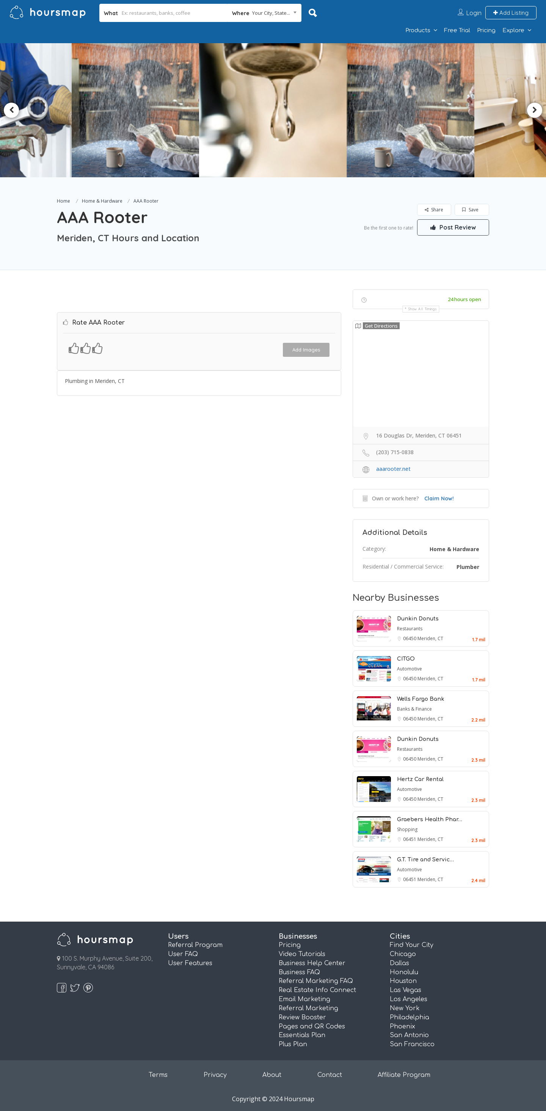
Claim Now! (439, 498)
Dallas (399, 963)
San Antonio (409, 1035)
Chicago (403, 954)
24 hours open (464, 299)
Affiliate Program (404, 1075)
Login (474, 13)
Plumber (468, 566)
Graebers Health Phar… (429, 819)
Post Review (453, 227)
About (271, 1075)
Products (417, 30)
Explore (513, 30)
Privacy (215, 1075)
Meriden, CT (430, 638)
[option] (139, 110)
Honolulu (404, 972)
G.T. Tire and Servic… (425, 860)
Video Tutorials (302, 954)
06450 (410, 638)
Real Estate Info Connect (317, 990)
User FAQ (183, 954)
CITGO (406, 659)
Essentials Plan (302, 1035)
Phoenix (402, 1026)
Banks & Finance (414, 709)
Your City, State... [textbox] (271, 12)
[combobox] (264, 13)
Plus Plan (293, 1044)
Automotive (409, 669)
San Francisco (412, 1044)
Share (434, 209)
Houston (403, 981)
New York (405, 1008)
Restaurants (409, 628)
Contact (329, 1075)
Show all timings (422, 309)
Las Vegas (405, 990)
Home (63, 201)
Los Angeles (408, 999)
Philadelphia (409, 1017)
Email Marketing (304, 999)
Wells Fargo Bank (420, 699)
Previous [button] (11, 110)
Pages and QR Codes (312, 1026)
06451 (410, 839)
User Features (190, 963)
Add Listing (511, 12)
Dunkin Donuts (418, 619)
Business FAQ (299, 972)
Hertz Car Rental (420, 779)
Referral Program (195, 945)
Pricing (486, 30)
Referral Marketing (308, 1008)
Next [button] (534, 110)
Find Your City (411, 945)
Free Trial (457, 30)
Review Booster (302, 1017)
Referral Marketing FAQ (316, 981)
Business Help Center (312, 963)
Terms (158, 1075)
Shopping (407, 829)
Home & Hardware (102, 201)
